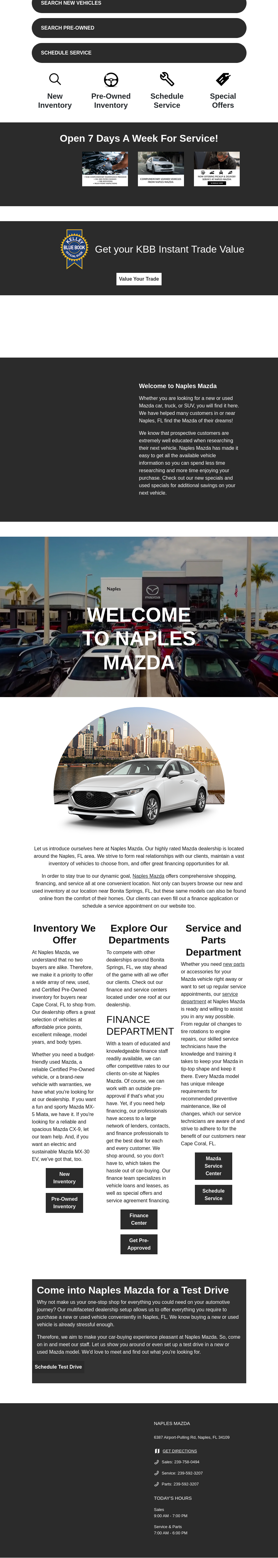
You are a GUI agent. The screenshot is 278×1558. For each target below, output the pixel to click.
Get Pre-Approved (139, 1244)
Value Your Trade (139, 279)
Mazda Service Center (213, 1166)
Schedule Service (213, 1194)
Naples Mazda (148, 876)
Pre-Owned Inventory (64, 1202)
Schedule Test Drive (58, 1367)
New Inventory (64, 1177)
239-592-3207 (190, 1473)
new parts (233, 964)
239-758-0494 (187, 1462)
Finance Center (139, 1219)
